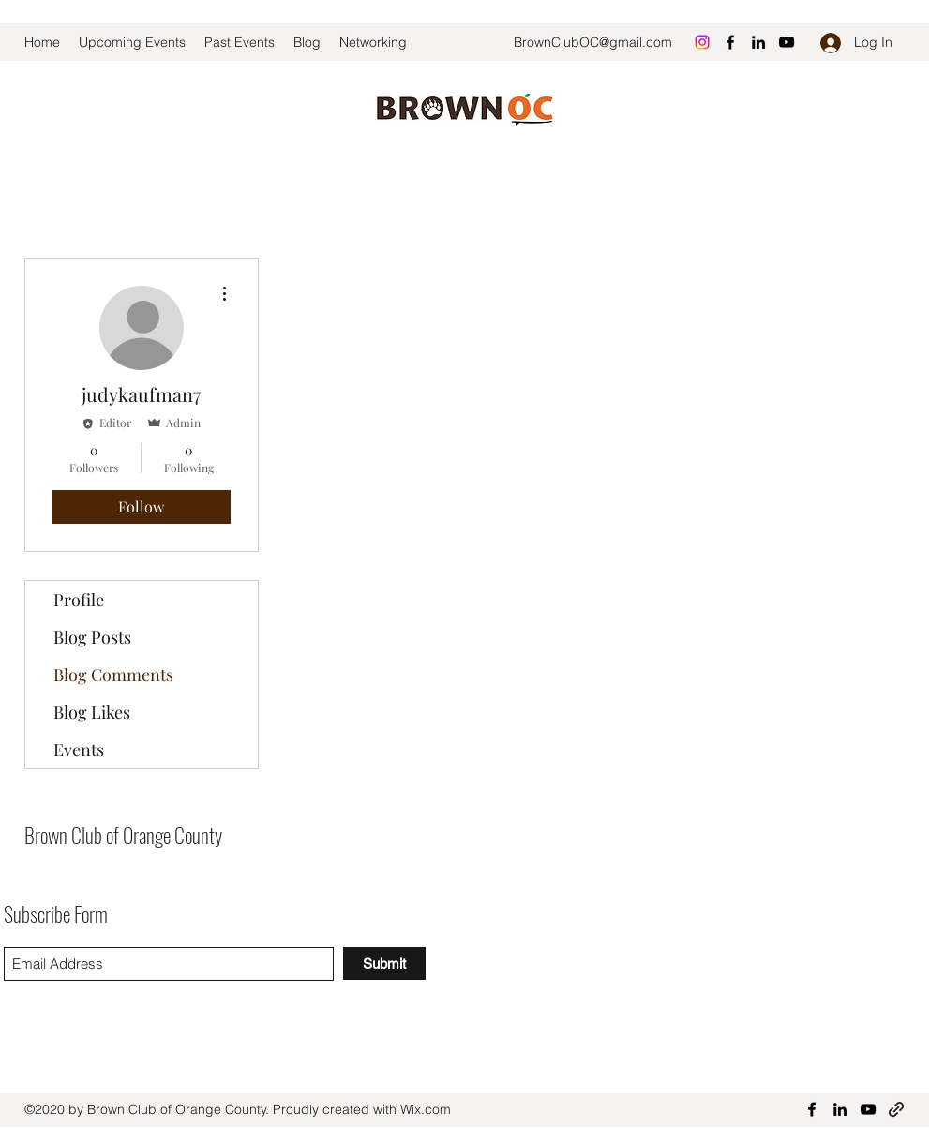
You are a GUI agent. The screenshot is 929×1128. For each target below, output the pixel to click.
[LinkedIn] (758, 42)
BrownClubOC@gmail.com (593, 42)
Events (78, 749)
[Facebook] (730, 42)
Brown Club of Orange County (123, 835)
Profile (78, 599)
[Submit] (384, 963)
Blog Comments (113, 674)
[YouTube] (786, 42)
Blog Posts (92, 637)
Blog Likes (91, 712)
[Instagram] (702, 42)
